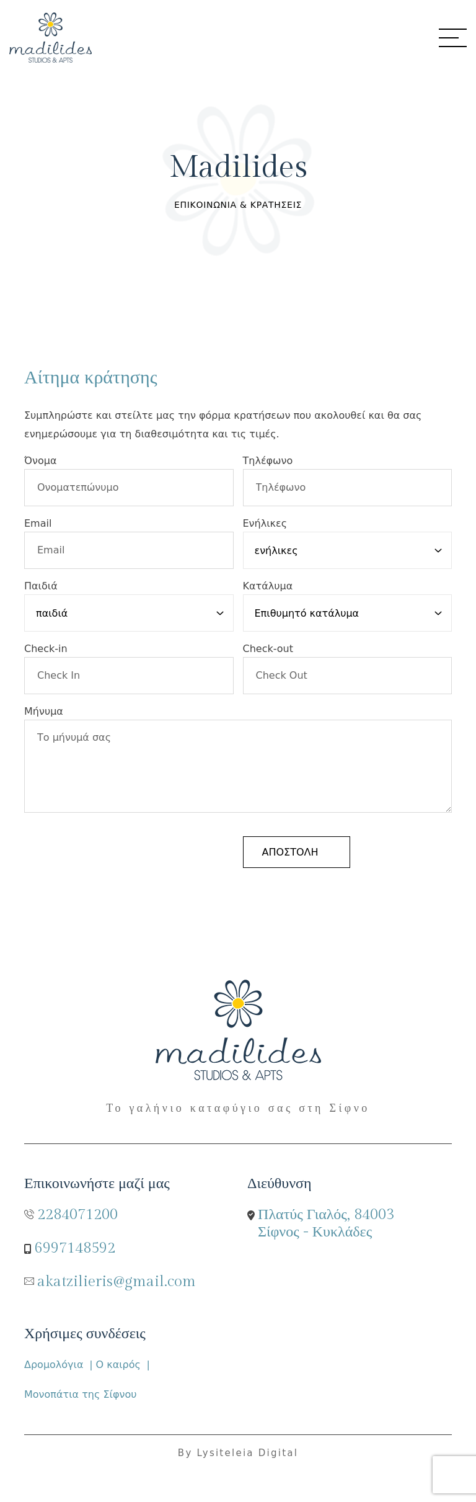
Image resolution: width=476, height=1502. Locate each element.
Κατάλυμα (268, 586)
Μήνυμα (43, 711)
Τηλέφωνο (268, 461)
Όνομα (40, 461)
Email (37, 523)
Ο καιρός (118, 1364)
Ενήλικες (265, 523)
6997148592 (75, 1248)
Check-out (268, 649)
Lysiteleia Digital (248, 1453)
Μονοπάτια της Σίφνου (80, 1394)
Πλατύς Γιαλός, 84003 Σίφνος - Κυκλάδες (326, 1223)
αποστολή (290, 852)
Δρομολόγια (54, 1364)
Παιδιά (41, 586)
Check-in (46, 649)
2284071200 (77, 1214)
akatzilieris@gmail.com (116, 1281)
